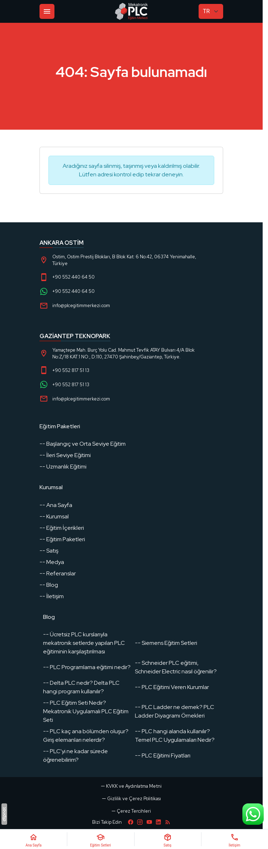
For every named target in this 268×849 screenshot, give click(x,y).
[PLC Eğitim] (131, 11)
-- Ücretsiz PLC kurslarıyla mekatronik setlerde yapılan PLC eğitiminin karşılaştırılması (84, 643)
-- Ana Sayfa (56, 505)
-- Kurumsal (54, 516)
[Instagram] (140, 822)
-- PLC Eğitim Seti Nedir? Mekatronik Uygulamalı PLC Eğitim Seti (85, 711)
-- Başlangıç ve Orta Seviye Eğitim (83, 443)
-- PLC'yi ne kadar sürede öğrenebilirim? (75, 755)
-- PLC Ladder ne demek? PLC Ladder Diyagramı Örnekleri (174, 711)
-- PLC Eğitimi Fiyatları (162, 755)
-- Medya (52, 562)
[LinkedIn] (158, 822)
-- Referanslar (58, 573)
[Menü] (47, 11)
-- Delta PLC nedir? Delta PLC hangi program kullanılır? (81, 687)
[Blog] (167, 822)
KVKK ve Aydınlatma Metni (134, 786)
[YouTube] (149, 822)
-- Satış (49, 550)
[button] (131, 811)
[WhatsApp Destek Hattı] (253, 814)
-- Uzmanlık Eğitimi (63, 466)
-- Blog (49, 585)
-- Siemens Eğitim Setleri (166, 643)
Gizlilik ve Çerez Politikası (134, 799)
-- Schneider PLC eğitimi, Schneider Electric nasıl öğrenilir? (176, 667)
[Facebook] (130, 822)
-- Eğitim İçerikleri (62, 528)
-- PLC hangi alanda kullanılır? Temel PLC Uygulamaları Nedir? (175, 736)
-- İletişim (52, 596)
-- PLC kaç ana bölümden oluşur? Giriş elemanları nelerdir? (85, 736)
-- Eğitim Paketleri (62, 539)
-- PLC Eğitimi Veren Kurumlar (172, 687)
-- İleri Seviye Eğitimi (65, 455)
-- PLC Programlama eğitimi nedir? (87, 667)
